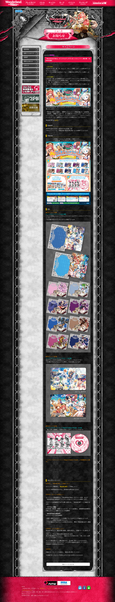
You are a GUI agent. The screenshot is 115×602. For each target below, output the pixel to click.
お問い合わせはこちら (27, 590)
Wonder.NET (63, 486)
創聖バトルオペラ (29, 53)
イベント (26, 69)
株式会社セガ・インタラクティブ (47, 588)
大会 (25, 77)
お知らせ (26, 65)
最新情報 (26, 49)
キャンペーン (27, 73)
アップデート (27, 81)
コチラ (56, 120)
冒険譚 (26, 57)
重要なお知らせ (28, 61)
